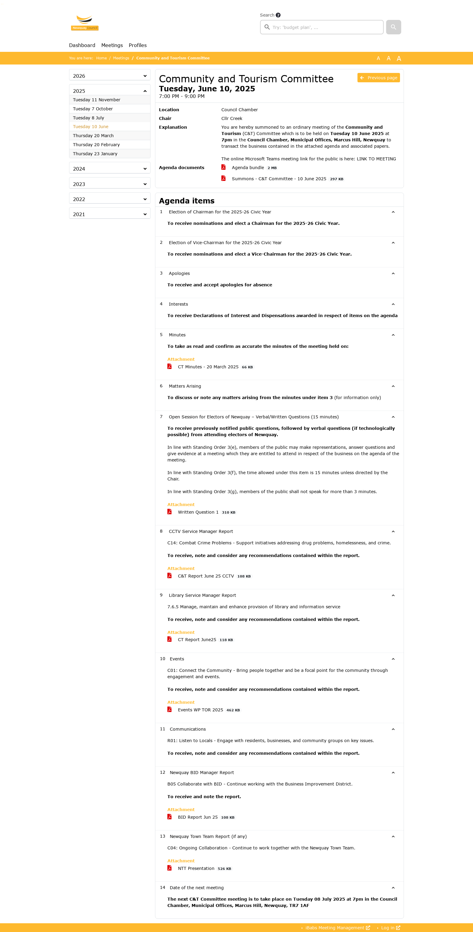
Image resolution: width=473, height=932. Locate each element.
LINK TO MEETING (376, 158)
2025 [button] (79, 91)
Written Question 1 (202, 512)
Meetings (112, 45)
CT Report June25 (201, 639)
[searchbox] (322, 27)
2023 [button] (79, 184)
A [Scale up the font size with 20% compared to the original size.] (389, 58)
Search (267, 14)
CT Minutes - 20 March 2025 (211, 367)
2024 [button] (79, 169)
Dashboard (82, 45)
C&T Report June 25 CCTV (210, 576)
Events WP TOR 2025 (204, 710)
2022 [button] (79, 199)
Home (101, 58)
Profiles (138, 45)
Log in (390, 927)
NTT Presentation (200, 868)
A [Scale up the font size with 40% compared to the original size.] (399, 58)
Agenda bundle (249, 167)
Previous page (378, 77)
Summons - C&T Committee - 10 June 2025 (283, 178)
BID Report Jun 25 (202, 817)
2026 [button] (79, 76)
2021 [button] (79, 214)
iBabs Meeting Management (337, 927)
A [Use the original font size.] (378, 58)
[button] (393, 27)
